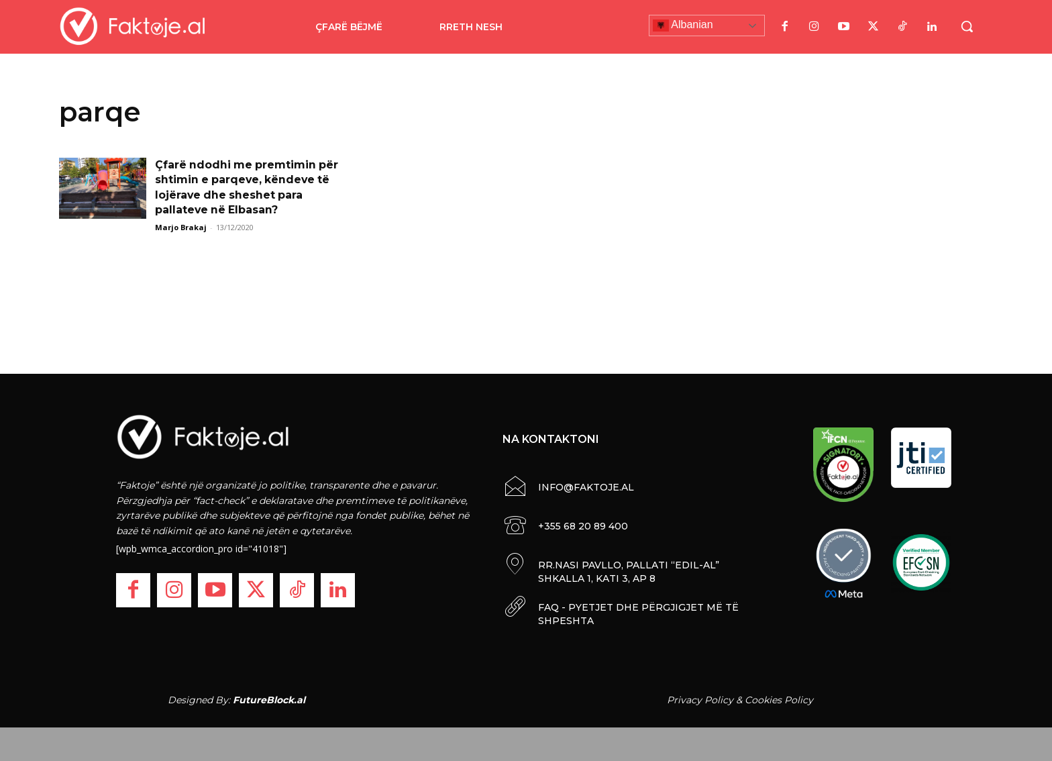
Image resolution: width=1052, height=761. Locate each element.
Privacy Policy (700, 700)
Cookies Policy (779, 700)
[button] (966, 26)
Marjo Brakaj (181, 227)
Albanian (683, 25)
